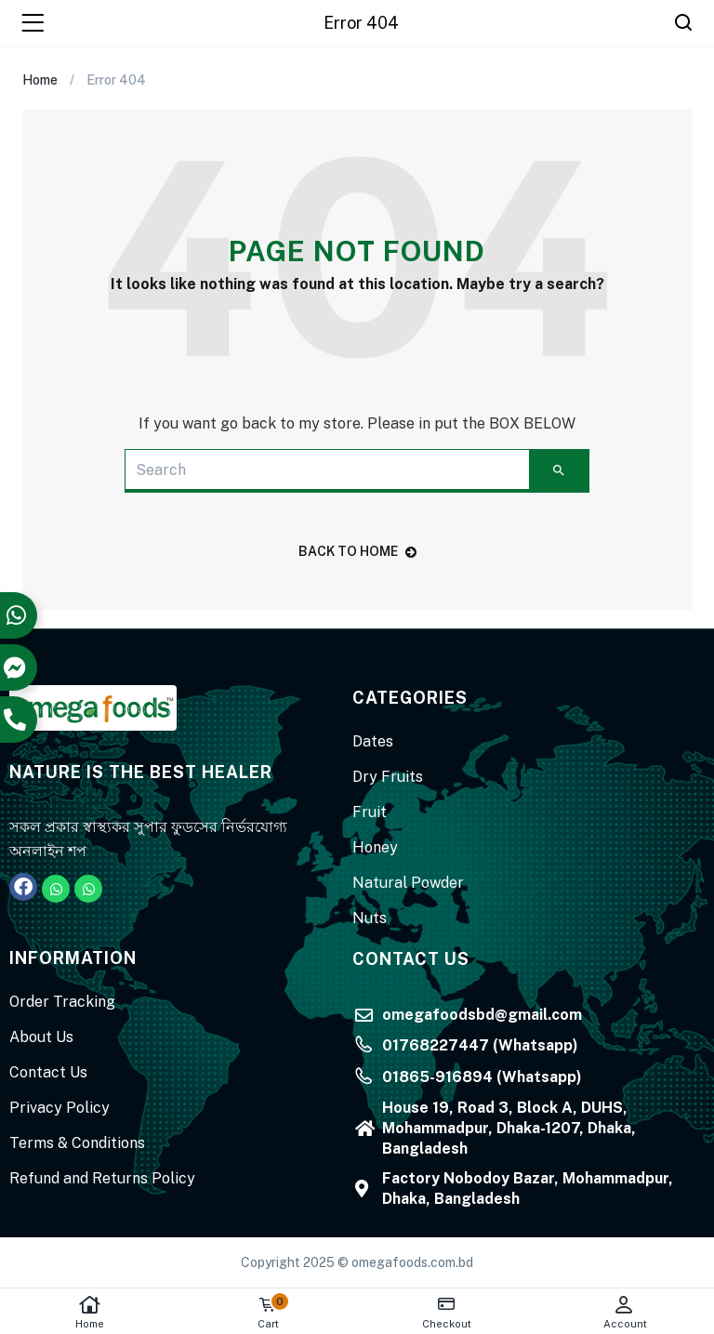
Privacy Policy (59, 1107)
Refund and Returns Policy (102, 1178)
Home (89, 1312)
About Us (41, 1037)
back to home (357, 551)
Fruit (369, 812)
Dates (372, 741)
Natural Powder (408, 883)
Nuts (369, 918)
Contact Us (48, 1072)
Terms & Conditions (77, 1143)
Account (625, 1312)
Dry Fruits (387, 777)
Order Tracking (62, 1001)
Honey (375, 847)
